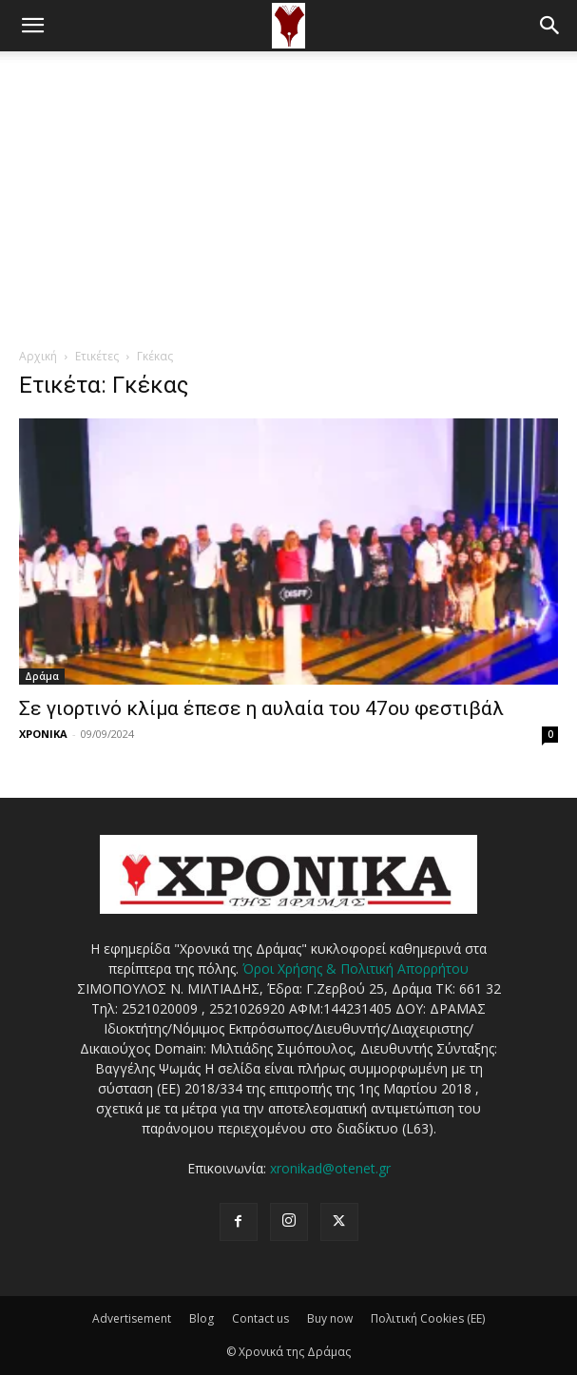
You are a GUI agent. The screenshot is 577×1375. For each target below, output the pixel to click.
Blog (201, 1318)
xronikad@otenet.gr (330, 1168)
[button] (32, 25)
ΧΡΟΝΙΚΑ (43, 733)
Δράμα (42, 676)
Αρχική (38, 356)
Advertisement (131, 1318)
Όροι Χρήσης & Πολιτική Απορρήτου (355, 968)
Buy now (330, 1318)
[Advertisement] (288, 194)
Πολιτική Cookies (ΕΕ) (428, 1318)
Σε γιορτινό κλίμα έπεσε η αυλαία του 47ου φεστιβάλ (261, 708)
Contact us (260, 1318)
